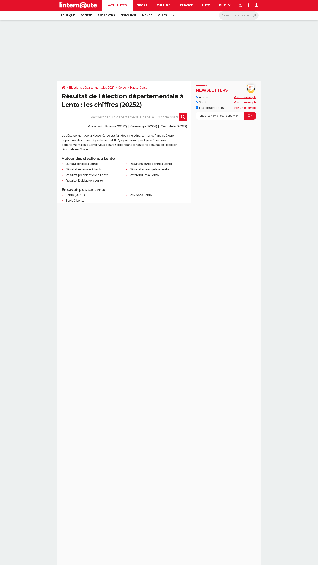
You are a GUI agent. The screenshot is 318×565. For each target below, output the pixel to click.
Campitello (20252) (174, 126)
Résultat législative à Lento (84, 180)
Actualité (203, 97)
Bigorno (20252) (116, 126)
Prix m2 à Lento (141, 195)
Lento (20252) (75, 195)
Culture (163, 5)
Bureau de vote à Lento (82, 164)
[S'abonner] (226, 116)
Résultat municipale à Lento (149, 169)
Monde (147, 15)
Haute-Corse (139, 87)
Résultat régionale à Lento (84, 169)
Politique (68, 15)
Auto (205, 5)
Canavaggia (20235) (143, 126)
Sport (142, 5)
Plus (225, 5)
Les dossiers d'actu (210, 108)
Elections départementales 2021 (91, 87)
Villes (162, 15)
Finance (186, 5)
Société (86, 15)
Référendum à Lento (144, 175)
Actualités (117, 5)
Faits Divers (106, 15)
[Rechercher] (239, 15)
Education (128, 15)
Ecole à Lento (75, 200)
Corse (122, 87)
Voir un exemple (245, 97)
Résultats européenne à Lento (151, 164)
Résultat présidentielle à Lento (87, 175)
